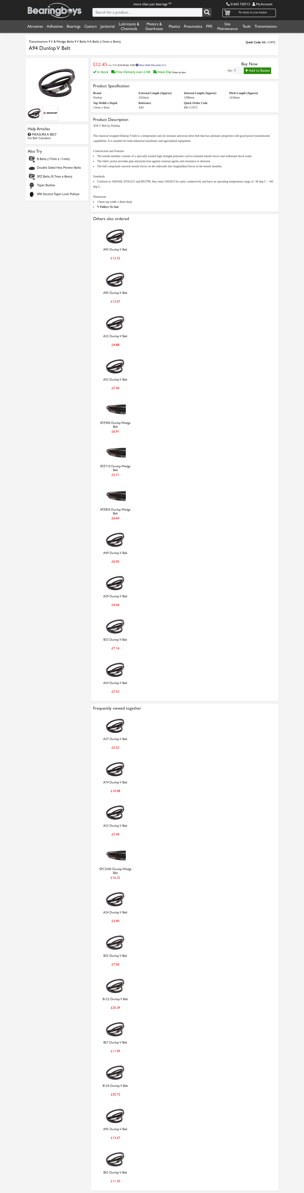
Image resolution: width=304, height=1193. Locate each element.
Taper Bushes (46, 185)
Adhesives (55, 26)
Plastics (174, 26)
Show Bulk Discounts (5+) (151, 65)
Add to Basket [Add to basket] (257, 71)
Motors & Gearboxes (154, 26)
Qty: (230, 70)
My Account (262, 4)
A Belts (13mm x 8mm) (105, 42)
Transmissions (265, 26)
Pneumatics (193, 26)
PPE (209, 26)
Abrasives (35, 26)
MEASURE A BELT (42, 136)
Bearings (73, 26)
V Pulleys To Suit (108, 206)
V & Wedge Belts (62, 42)
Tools (246, 26)
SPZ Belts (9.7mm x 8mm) (54, 176)
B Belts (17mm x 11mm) (53, 159)
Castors (90, 26)
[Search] (207, 12)
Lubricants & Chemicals (129, 26)
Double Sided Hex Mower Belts (59, 168)
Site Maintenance (227, 26)
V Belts (82, 42)
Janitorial (107, 26)
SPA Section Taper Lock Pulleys (58, 194)
